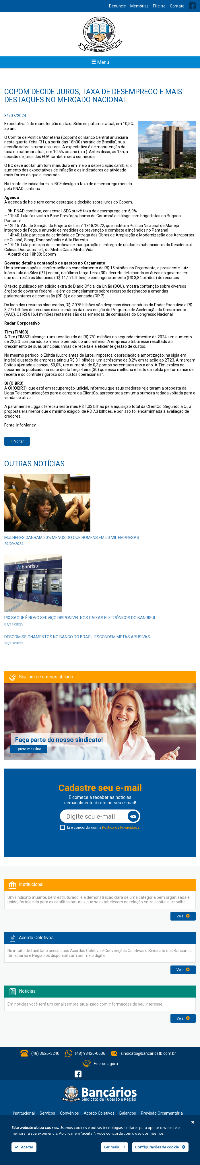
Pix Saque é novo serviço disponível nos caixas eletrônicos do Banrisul (80, 617)
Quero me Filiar (28, 749)
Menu (100, 62)
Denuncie (117, 6)
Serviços (47, 1113)
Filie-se (159, 6)
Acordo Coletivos (99, 1113)
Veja (183, 916)
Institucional (24, 1113)
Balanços (127, 1113)
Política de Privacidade (120, 827)
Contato (177, 6)
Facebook (192, 5)
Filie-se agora (106, 1063)
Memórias (139, 6)
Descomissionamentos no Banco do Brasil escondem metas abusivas (77, 637)
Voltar (17, 441)
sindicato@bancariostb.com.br (148, 1053)
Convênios (69, 1113)
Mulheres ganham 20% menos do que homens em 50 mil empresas (71, 537)
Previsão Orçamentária (162, 1113)
